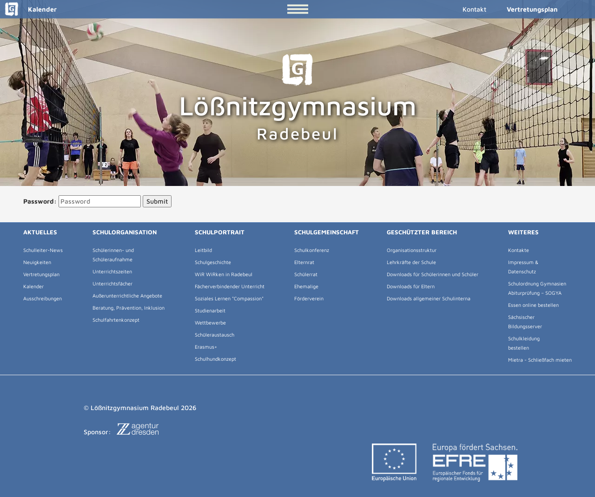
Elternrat (304, 262)
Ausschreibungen (42, 298)
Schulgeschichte (213, 262)
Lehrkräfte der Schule (411, 262)
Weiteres (523, 232)
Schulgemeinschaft (326, 232)
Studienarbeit (210, 310)
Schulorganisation (125, 232)
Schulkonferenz (311, 250)
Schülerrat (305, 274)
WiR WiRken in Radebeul (223, 274)
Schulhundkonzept (215, 359)
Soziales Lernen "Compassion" (229, 298)
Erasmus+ (206, 347)
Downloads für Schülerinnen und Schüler (432, 274)
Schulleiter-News (43, 250)
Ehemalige (306, 286)
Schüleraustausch (214, 334)
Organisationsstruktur (411, 250)
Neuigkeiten (37, 262)
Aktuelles (40, 232)
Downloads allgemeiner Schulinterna (428, 298)
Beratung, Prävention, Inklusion (129, 308)
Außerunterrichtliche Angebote (127, 295)
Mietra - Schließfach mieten (540, 360)
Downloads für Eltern (411, 286)
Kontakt (474, 9)
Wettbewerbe (210, 322)
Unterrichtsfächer (112, 283)
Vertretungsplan (532, 9)
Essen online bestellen (533, 305)
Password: (40, 201)
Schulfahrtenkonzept (116, 320)
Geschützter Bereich (422, 232)
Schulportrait (220, 232)
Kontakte (518, 250)
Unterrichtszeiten (112, 271)
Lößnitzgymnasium (297, 98)
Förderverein (309, 298)
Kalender (32, 9)
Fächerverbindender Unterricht (229, 286)
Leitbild (203, 250)
